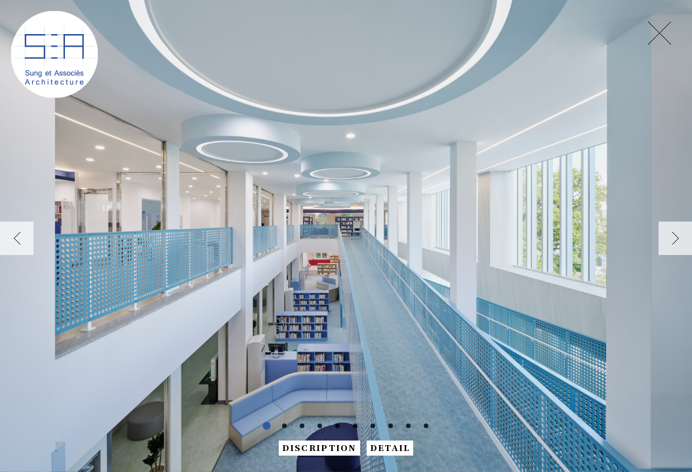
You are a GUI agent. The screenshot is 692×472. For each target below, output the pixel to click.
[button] (16, 238)
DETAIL (390, 447)
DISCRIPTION (319, 447)
